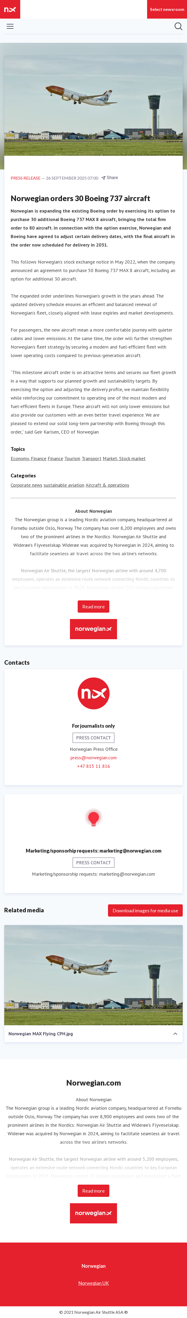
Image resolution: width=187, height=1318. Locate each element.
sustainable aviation (64, 485)
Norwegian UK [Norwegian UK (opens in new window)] (93, 1283)
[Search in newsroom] (178, 26)
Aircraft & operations (107, 485)
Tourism (72, 458)
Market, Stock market (124, 458)
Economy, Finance (28, 458)
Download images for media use (145, 910)
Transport (91, 458)
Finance (55, 458)
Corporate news (26, 485)
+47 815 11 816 (93, 766)
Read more (93, 606)
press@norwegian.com (93, 758)
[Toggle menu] (10, 26)
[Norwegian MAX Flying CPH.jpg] (93, 975)
